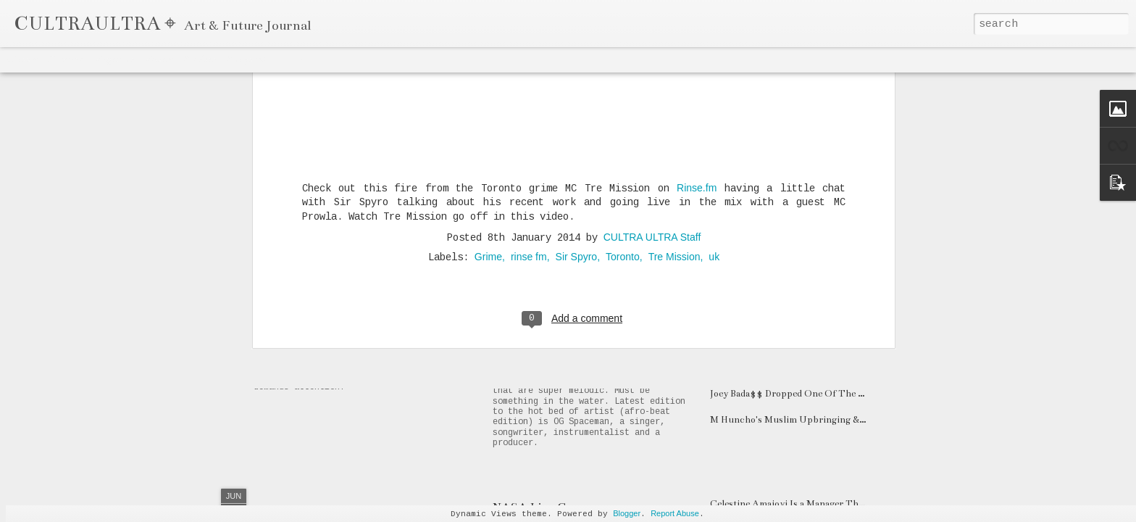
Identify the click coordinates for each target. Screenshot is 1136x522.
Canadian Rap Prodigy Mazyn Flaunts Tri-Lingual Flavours (657, 238)
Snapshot (246, 59)
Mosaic (158, 59)
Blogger (626, 513)
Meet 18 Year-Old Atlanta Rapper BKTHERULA (812, 237)
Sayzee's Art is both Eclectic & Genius (792, 367)
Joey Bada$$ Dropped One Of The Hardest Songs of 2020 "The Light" (858, 393)
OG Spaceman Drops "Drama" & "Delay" (599, 354)
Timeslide (298, 59)
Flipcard (66, 59)
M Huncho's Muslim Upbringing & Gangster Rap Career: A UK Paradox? (866, 420)
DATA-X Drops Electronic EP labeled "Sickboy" (813, 289)
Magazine (113, 59)
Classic (22, 59)
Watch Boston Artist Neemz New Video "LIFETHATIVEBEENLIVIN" (858, 315)
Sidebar (200, 59)
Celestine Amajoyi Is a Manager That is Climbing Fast (824, 504)
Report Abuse (675, 513)
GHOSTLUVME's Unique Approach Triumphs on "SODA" (838, 341)
